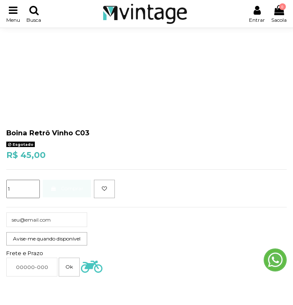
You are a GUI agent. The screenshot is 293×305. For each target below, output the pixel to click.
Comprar (66, 188)
